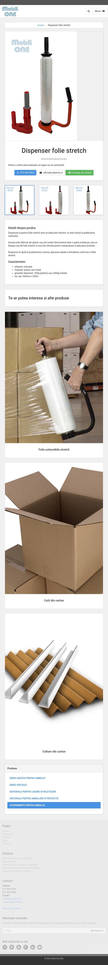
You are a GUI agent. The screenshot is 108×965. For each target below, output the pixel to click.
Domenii (6, 838)
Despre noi (7, 835)
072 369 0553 (25, 172)
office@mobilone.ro (51, 172)
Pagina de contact (11, 909)
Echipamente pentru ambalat (27, 805)
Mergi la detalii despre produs (54, 159)
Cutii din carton (54, 600)
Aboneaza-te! (97, 931)
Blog (4, 841)
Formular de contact (80, 172)
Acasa (41, 25)
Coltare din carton (54, 751)
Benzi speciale (18, 785)
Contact (6, 844)
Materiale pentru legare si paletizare (33, 791)
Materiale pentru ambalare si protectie (34, 798)
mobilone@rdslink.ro (12, 903)
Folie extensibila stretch (54, 449)
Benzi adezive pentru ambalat (28, 778)
